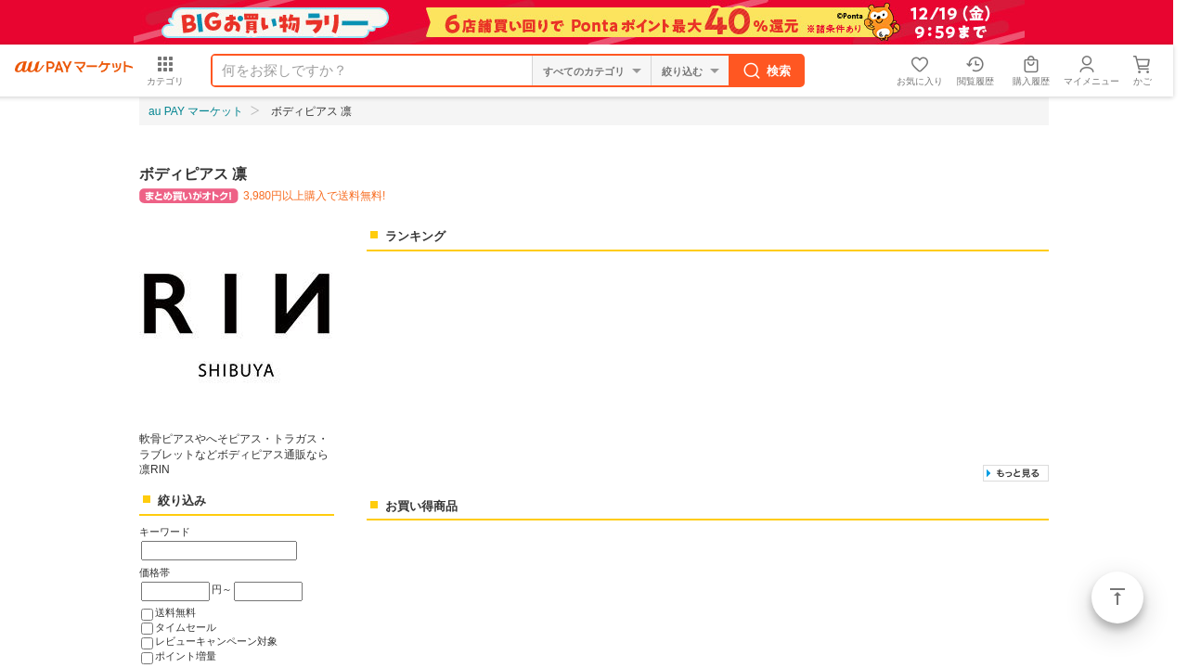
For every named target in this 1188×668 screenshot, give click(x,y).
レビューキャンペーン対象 (216, 641)
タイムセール (185, 627)
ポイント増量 (185, 656)
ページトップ (1117, 597)
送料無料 (175, 612)
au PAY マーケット (195, 111)
